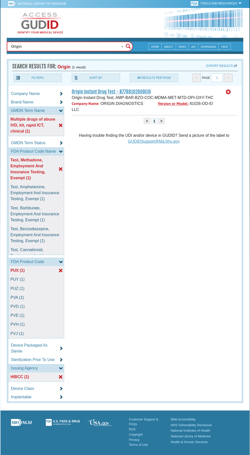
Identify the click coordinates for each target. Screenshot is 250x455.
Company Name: (85, 103)
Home (155, 46)
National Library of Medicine (42, 3)
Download (208, 46)
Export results (219, 66)
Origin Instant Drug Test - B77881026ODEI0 (111, 92)
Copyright (136, 434)
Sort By (95, 78)
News (182, 46)
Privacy (134, 440)
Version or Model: (173, 103)
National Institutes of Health (190, 430)
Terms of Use (138, 445)
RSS (132, 429)
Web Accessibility (183, 419)
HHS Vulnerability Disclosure (191, 425)
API (193, 46)
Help (224, 46)
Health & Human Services (189, 442)
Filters (38, 78)
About (168, 46)
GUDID (40, 23)
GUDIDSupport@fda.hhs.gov (153, 141)
